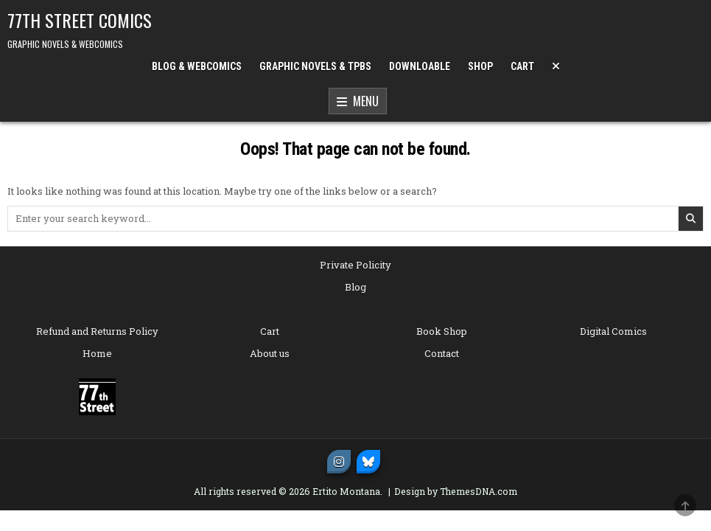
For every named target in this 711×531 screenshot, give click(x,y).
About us (270, 353)
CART (522, 66)
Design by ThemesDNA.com (455, 491)
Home (97, 353)
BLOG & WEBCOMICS (197, 66)
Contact (441, 353)
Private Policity (355, 264)
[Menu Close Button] (556, 66)
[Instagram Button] (339, 461)
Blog (355, 287)
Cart (269, 331)
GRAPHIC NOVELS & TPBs (315, 66)
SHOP (480, 66)
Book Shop (441, 331)
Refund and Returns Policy (97, 331)
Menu (358, 101)
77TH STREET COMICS (79, 20)
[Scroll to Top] (685, 505)
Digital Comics (613, 331)
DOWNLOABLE (419, 66)
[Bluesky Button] (368, 461)
